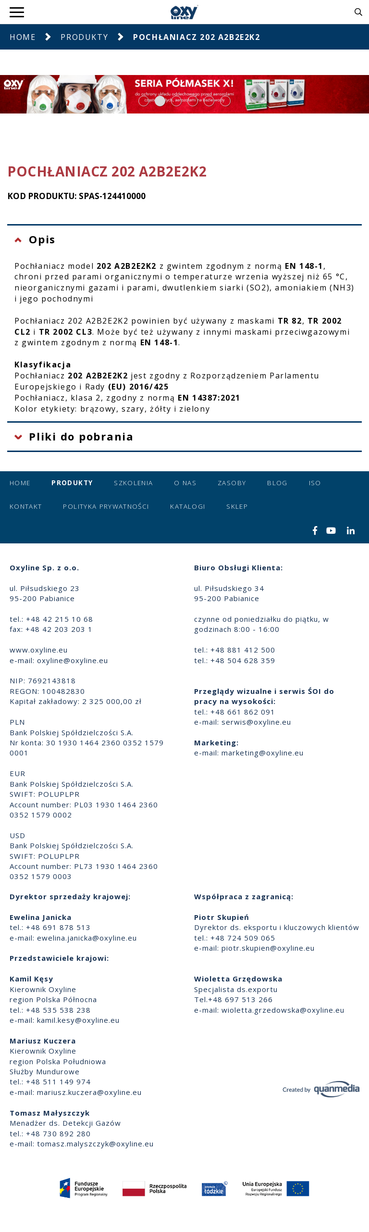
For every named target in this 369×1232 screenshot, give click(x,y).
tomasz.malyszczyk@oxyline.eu (95, 1143)
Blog (277, 482)
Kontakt (26, 506)
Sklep (237, 506)
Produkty (84, 37)
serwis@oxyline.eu (256, 722)
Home (23, 37)
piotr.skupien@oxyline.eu (268, 948)
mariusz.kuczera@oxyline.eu (89, 1092)
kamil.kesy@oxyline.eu (78, 1020)
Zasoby (232, 482)
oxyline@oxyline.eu (72, 660)
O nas (185, 482)
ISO (315, 482)
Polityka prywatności (106, 506)
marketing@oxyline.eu (262, 752)
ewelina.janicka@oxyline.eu (87, 938)
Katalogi (187, 506)
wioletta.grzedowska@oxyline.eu (282, 1010)
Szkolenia (133, 482)
